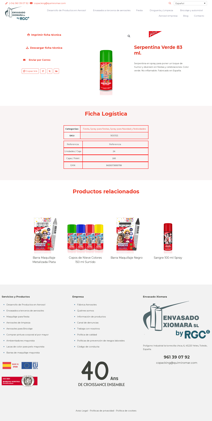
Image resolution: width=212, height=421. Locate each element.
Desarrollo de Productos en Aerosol (25, 304)
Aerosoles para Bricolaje (19, 328)
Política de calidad (87, 334)
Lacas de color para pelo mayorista (25, 346)
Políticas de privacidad (102, 410)
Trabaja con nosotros (88, 328)
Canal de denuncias (87, 322)
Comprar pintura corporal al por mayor (27, 334)
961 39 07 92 (177, 357)
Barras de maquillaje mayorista (23, 352)
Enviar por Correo (36, 60)
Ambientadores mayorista (20, 340)
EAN (72, 165)
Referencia (73, 144)
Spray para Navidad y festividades (128, 128)
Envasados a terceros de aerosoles (25, 310)
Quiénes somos (85, 310)
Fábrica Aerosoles (87, 304)
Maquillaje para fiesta (17, 316)
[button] (129, 36)
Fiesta (86, 128)
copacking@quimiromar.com (176, 362)
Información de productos (91, 316)
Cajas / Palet (72, 158)
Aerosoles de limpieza (18, 322)
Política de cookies (126, 410)
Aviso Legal (82, 410)
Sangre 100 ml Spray (168, 257)
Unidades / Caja (72, 151)
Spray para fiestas (99, 128)
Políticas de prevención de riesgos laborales (101, 340)
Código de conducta (88, 346)
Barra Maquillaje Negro (127, 257)
